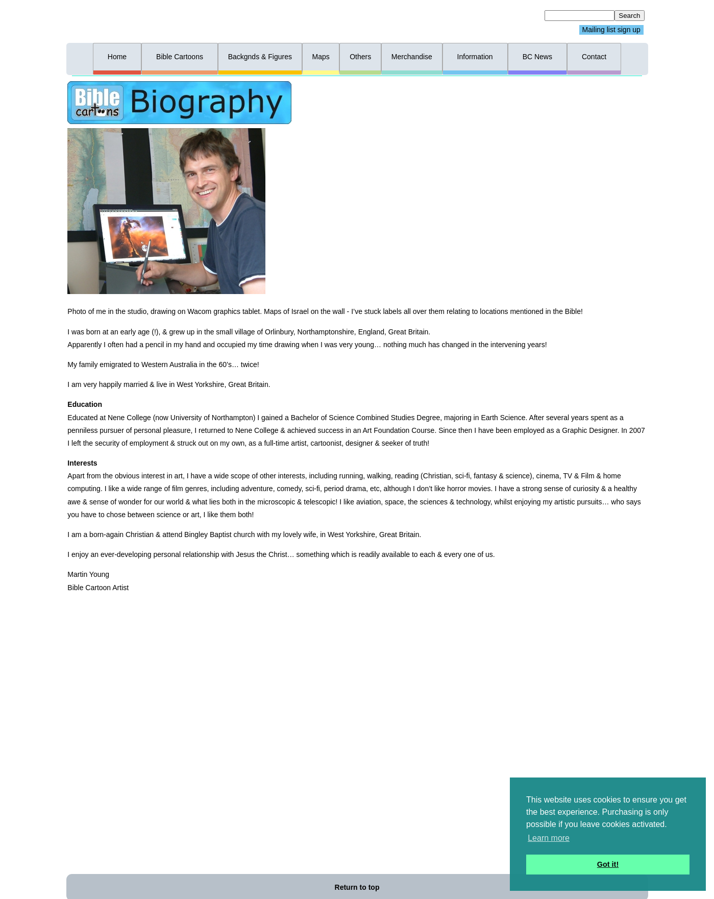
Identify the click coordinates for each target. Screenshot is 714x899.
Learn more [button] (549, 838)
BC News (537, 57)
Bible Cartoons (179, 57)
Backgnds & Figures (260, 57)
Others (360, 57)
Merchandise (411, 57)
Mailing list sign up (611, 30)
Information (475, 57)
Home (117, 57)
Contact (594, 57)
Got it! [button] (608, 864)
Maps (320, 57)
